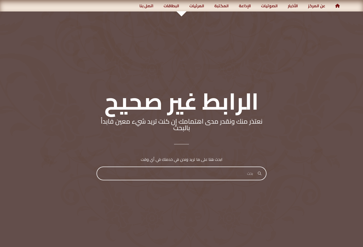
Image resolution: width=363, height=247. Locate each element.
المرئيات (196, 5)
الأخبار (293, 5)
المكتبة (221, 5)
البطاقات (171, 5)
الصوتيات (269, 5)
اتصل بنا (147, 5)
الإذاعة (245, 5)
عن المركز (316, 5)
